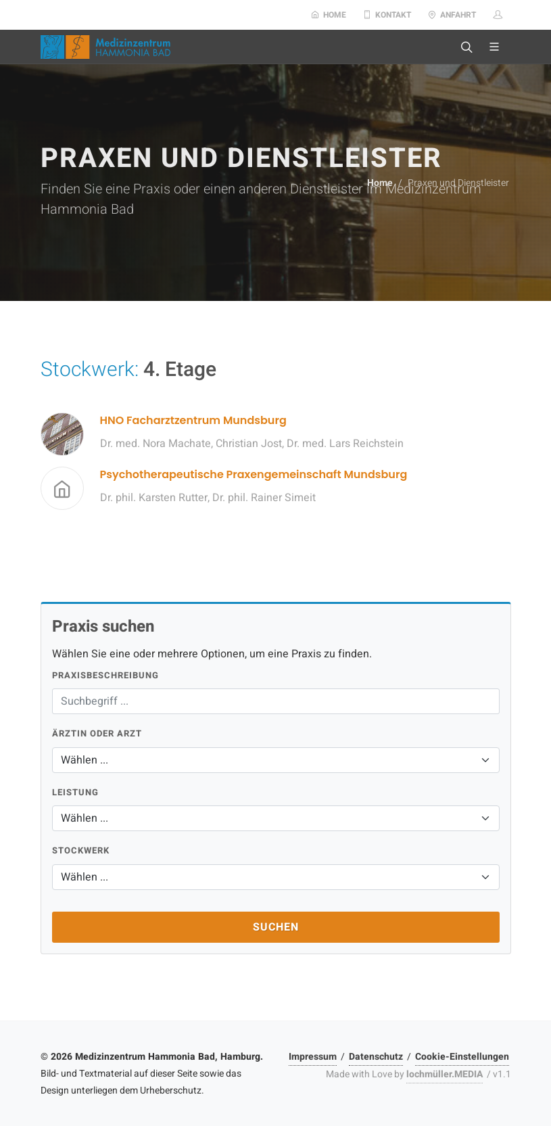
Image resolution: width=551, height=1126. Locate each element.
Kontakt (387, 15)
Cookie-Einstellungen (462, 1057)
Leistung (75, 792)
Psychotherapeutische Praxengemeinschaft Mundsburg (254, 474)
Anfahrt (452, 15)
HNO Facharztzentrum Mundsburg (193, 420)
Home (328, 15)
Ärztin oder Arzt (97, 733)
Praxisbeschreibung (105, 675)
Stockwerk (81, 850)
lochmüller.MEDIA (444, 1074)
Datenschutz (376, 1057)
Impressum (313, 1057)
